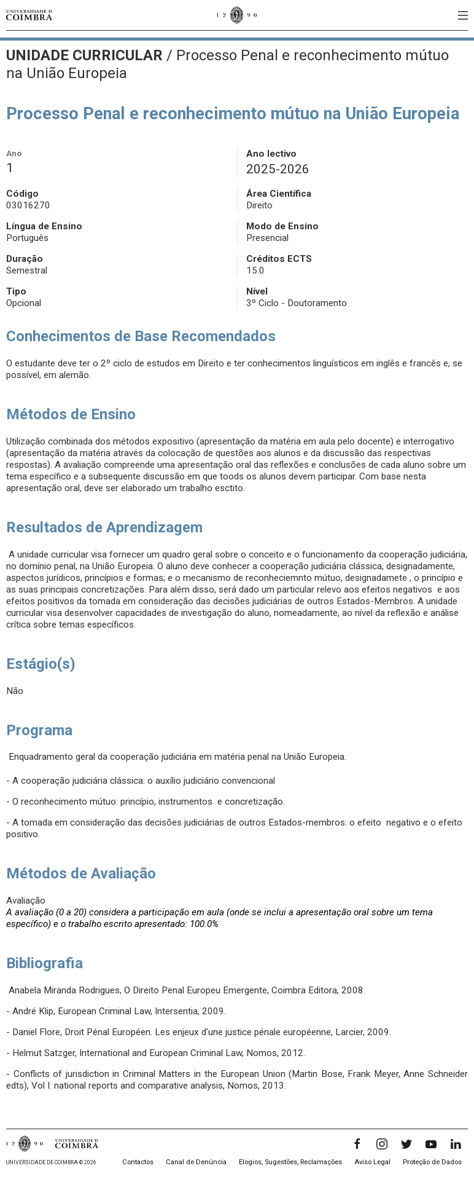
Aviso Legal (372, 1162)
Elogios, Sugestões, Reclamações (290, 1162)
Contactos (137, 1162)
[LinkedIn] (455, 1144)
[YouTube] (431, 1144)
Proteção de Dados (432, 1162)
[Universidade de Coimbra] (29, 15)
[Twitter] (406, 1144)
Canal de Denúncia (196, 1162)
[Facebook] (357, 1144)
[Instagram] (382, 1144)
